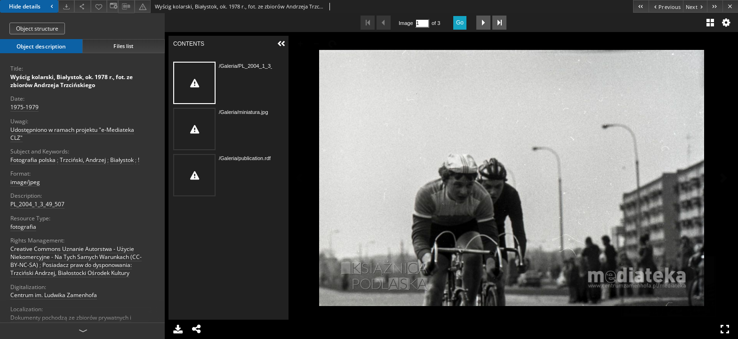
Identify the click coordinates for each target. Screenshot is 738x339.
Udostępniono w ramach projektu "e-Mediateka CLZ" (72, 134)
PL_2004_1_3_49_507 (37, 204)
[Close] (730, 6)
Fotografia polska (33, 160)
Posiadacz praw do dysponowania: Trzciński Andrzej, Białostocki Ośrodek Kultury (71, 269)
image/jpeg (25, 182)
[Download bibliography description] (126, 6)
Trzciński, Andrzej (83, 160)
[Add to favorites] (99, 6)
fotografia (23, 227)
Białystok (122, 160)
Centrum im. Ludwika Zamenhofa (53, 295)
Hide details (32, 6)
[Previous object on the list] (666, 6)
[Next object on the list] (695, 6)
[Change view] (112, 6)
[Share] (82, 6)
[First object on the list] (641, 6)
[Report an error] (143, 6)
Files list (123, 45)
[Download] (66, 6)
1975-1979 (24, 107)
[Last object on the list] (714, 6)
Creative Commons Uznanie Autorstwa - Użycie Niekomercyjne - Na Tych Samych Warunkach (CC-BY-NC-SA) (76, 257)
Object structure (37, 28)
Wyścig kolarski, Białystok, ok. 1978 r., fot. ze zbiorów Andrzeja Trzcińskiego (71, 81)
